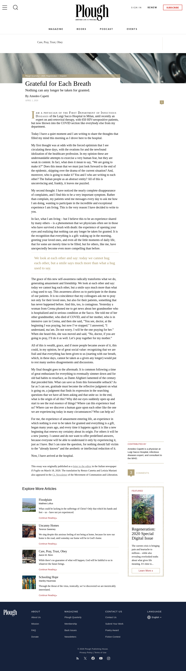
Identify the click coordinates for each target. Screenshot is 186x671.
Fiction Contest (112, 636)
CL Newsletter (59, 474)
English (154, 617)
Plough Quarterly (32, 76)
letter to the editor (82, 466)
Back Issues (70, 630)
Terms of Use (100, 653)
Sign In (136, 7)
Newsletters (70, 636)
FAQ (33, 630)
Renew (152, 7)
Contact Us (110, 617)
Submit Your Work (114, 623)
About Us (36, 617)
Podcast (106, 29)
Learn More (145, 570)
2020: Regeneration (49, 76)
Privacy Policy (86, 653)
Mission (35, 623)
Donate (35, 636)
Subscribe (172, 7)
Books (81, 29)
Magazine (56, 29)
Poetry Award (112, 630)
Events (132, 29)
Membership (70, 623)
